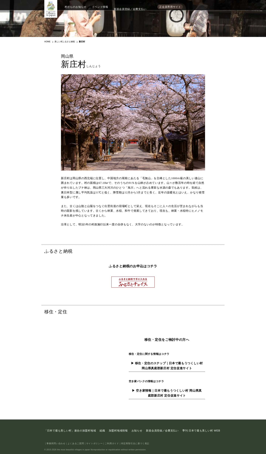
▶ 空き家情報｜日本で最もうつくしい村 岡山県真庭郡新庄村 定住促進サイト (167, 393)
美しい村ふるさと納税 (64, 41)
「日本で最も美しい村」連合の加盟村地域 (70, 430)
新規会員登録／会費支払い (130, 6)
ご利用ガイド (112, 443)
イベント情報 (100, 7)
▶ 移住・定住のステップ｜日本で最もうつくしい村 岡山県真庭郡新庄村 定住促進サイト (167, 366)
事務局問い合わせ (56, 443)
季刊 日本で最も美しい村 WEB (201, 430)
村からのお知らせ (75, 7)
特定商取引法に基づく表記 (135, 443)
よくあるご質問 (76, 443)
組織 (102, 430)
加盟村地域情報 (118, 430)
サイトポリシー (94, 443)
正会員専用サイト (170, 6)
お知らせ (137, 430)
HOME (47, 41)
